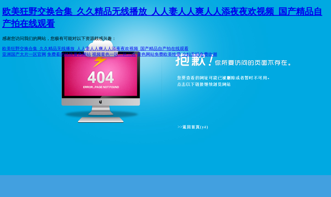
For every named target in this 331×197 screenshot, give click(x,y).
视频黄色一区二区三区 (114, 54)
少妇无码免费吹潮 (199, 54)
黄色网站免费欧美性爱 (159, 54)
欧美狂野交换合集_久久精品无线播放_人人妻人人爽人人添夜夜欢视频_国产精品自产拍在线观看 (95, 48)
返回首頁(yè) (195, 127)
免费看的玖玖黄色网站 (69, 54)
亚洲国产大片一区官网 (24, 54)
